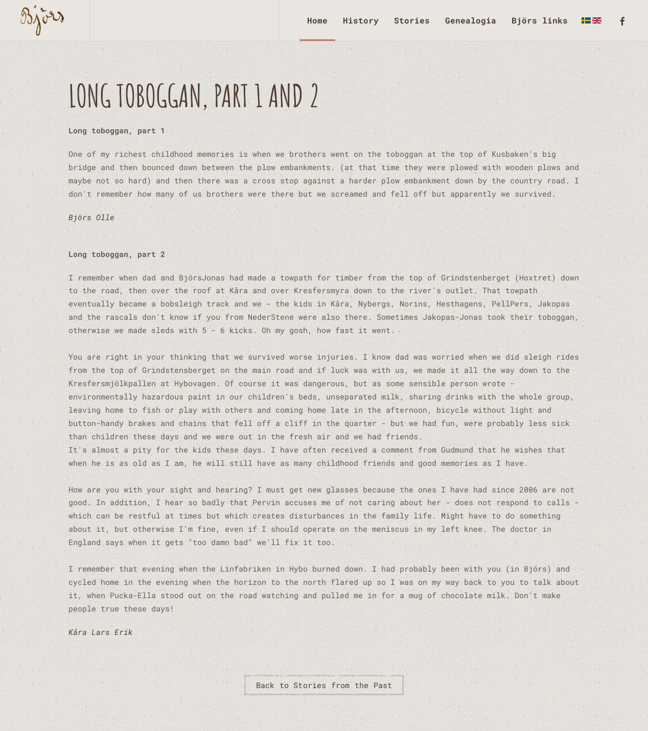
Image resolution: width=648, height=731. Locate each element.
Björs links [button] (540, 20)
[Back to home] (44, 20)
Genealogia (470, 20)
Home (317, 20)
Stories (412, 20)
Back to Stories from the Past (324, 685)
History (361, 20)
